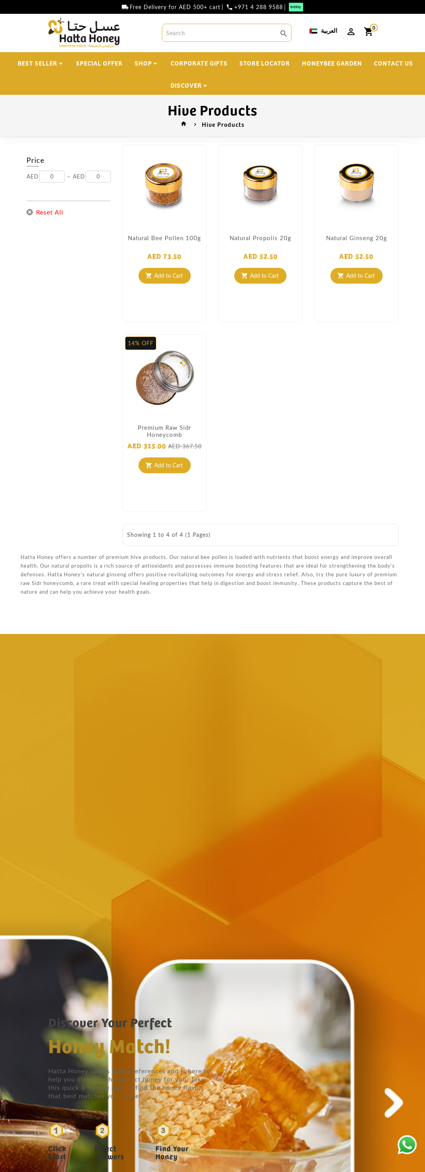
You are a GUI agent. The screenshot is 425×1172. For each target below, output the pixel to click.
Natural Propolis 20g (260, 239)
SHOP (143, 63)
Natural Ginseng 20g (356, 239)
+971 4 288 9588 (258, 7)
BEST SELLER (37, 63)
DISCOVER (186, 85)
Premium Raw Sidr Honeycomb (164, 433)
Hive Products (223, 126)
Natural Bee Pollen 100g (164, 239)
